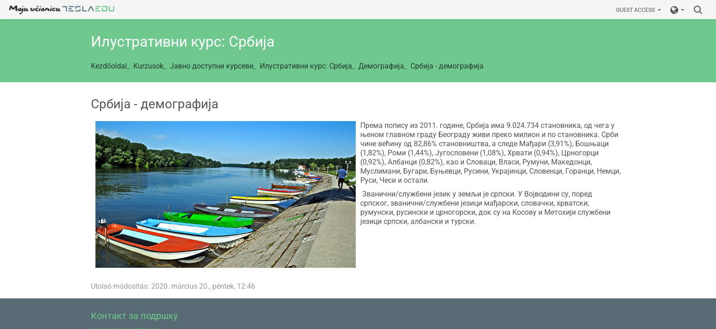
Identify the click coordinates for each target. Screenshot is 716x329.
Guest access (638, 10)
